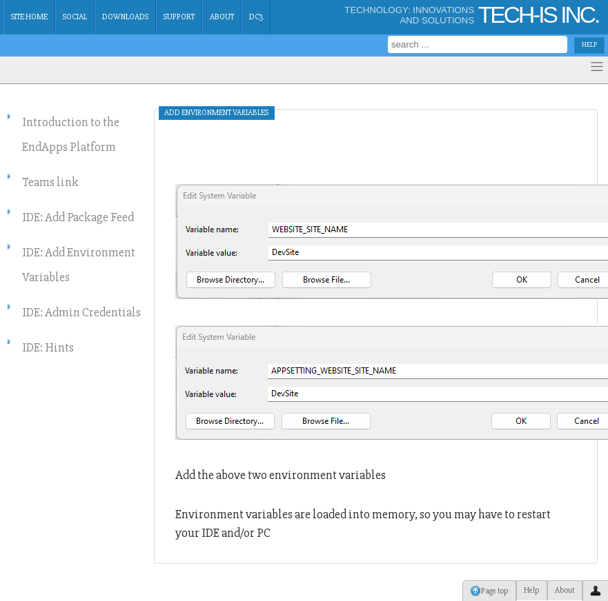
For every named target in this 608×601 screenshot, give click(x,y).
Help (532, 590)
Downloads (125, 17)
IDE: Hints (48, 347)
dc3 (256, 17)
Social (75, 17)
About (222, 17)
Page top (489, 590)
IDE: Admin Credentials (81, 312)
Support (179, 17)
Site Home (29, 17)
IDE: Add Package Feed (78, 217)
